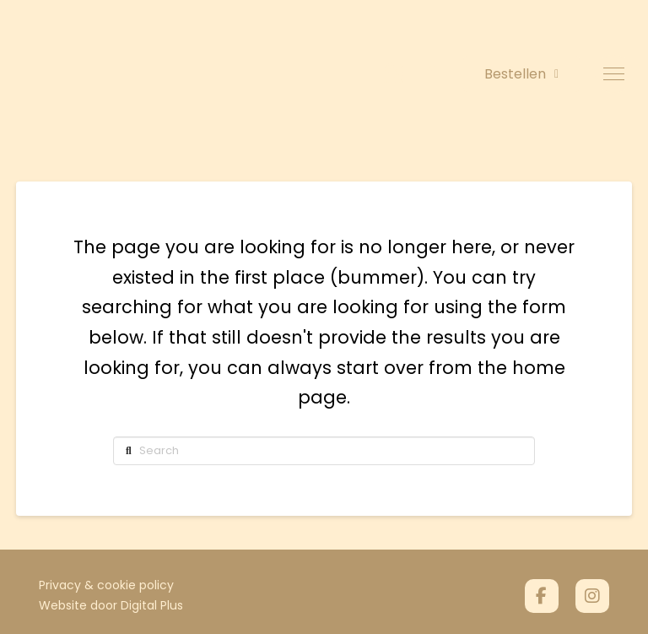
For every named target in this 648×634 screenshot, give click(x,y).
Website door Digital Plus (111, 605)
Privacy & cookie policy (106, 585)
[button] (614, 74)
